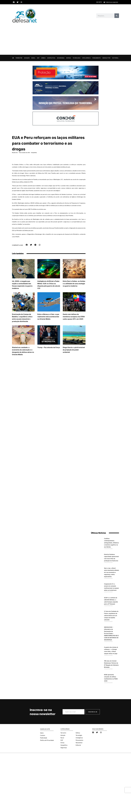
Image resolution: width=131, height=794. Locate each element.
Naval (33, 57)
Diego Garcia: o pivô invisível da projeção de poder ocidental (74, 356)
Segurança (60, 57)
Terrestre (19, 57)
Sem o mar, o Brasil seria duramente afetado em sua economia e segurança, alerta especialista (111, 572)
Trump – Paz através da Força (48, 354)
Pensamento (96, 57)
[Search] (116, 15)
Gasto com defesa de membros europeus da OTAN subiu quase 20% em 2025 (74, 323)
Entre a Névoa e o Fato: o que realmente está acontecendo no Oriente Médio (48, 323)
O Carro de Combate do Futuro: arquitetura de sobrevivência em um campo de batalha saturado (111, 615)
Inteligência (86, 57)
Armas (43, 57)
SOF (38, 57)
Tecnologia (76, 57)
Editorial (115, 57)
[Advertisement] (65, 37)
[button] (27, 251)
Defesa (68, 57)
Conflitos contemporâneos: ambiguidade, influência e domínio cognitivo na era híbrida (111, 543)
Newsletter (106, 57)
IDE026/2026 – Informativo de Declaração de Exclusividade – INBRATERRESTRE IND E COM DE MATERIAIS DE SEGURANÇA (111, 633)
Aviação (27, 57)
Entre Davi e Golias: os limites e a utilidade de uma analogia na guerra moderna (74, 290)
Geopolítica (51, 57)
